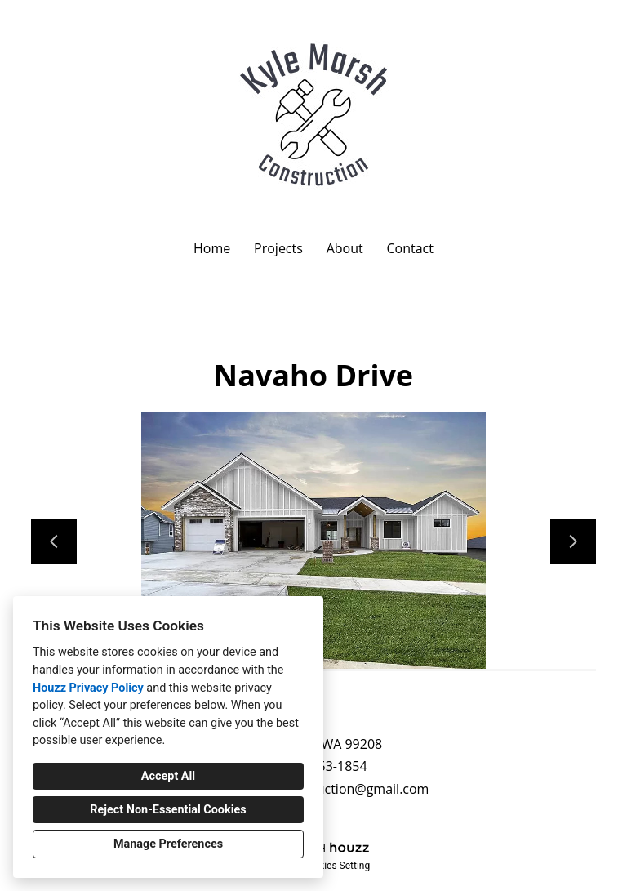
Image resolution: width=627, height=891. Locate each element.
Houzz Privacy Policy (88, 688)
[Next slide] (573, 541)
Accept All (168, 776)
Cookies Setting (336, 865)
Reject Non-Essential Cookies (168, 810)
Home (211, 248)
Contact (409, 248)
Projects (278, 248)
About (345, 248)
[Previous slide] (54, 541)
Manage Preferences (168, 844)
